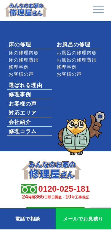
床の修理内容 (24, 52)
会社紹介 (20, 122)
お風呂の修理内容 (77, 52)
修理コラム (23, 131)
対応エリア (23, 113)
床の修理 (20, 45)
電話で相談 (27, 218)
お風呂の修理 (73, 45)
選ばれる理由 (25, 85)
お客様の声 (21, 74)
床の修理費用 (24, 59)
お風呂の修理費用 (77, 59)
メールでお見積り (83, 218)
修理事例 (19, 67)
